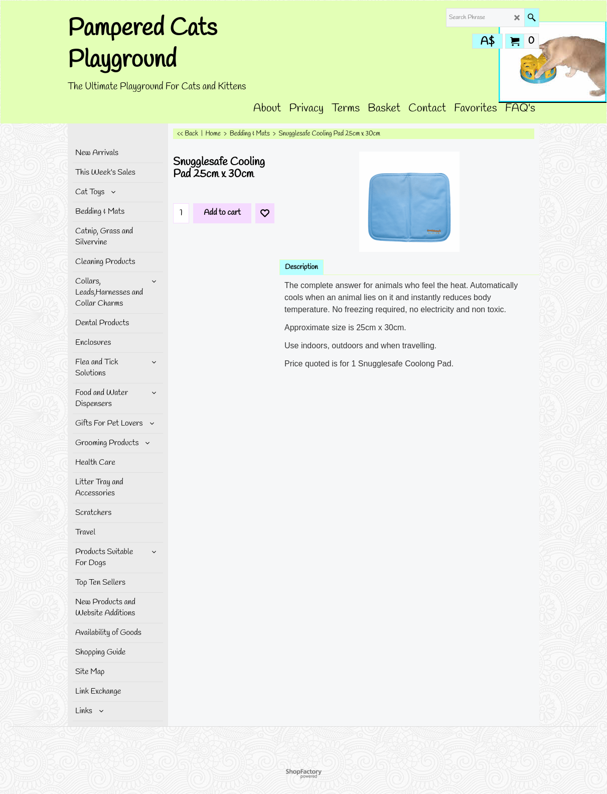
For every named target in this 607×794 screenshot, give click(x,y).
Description (301, 267)
